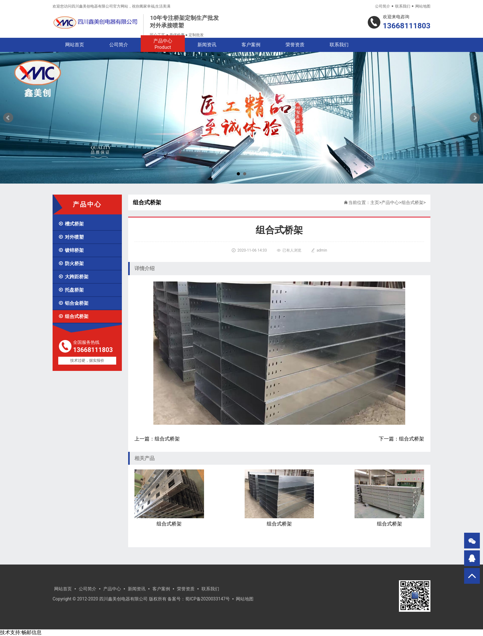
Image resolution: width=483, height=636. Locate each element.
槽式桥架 (71, 224)
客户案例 (251, 45)
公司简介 (382, 6)
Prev (8, 118)
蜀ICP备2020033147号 (207, 598)
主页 (374, 202)
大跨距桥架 (73, 276)
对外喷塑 (71, 237)
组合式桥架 (73, 316)
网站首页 (74, 45)
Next (475, 118)
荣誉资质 (295, 45)
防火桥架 (71, 263)
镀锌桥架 (71, 250)
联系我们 (402, 6)
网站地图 (422, 6)
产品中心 (163, 44)
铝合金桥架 (73, 303)
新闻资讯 (206, 45)
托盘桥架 (71, 290)
